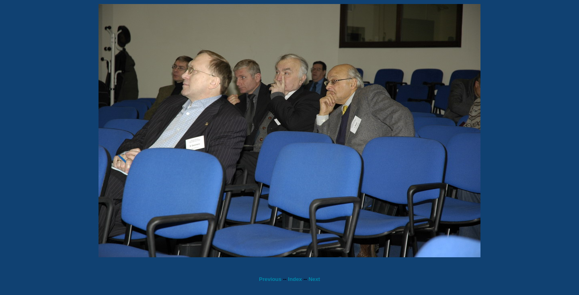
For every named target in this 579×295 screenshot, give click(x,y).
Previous (270, 279)
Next (314, 279)
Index (295, 279)
